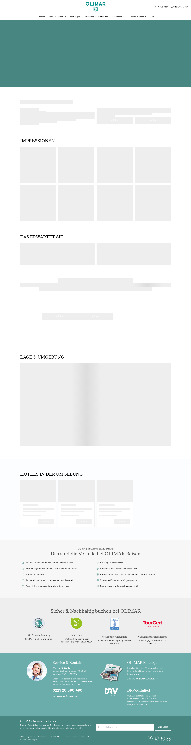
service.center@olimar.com (65, 696)
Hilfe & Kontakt (78, 737)
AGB (22, 737)
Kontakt (66, 737)
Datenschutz (42, 737)
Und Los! (163, 727)
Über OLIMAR (55, 737)
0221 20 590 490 (67, 690)
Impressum (30, 737)
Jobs (88, 737)
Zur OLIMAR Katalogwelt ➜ (142, 679)
